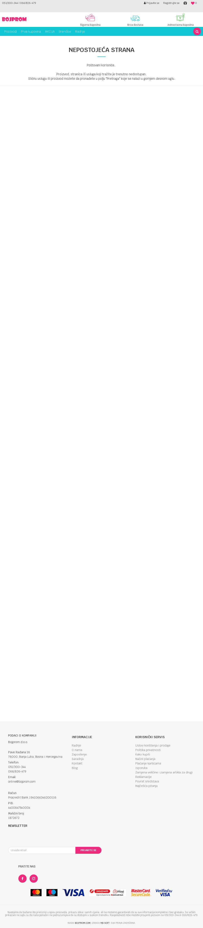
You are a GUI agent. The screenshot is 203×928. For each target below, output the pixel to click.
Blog (75, 768)
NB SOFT (104, 922)
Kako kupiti (142, 754)
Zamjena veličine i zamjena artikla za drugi (164, 772)
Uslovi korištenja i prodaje (152, 745)
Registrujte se (171, 3)
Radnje (76, 745)
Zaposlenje (79, 754)
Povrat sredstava (147, 781)
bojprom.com (82, 922)
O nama (77, 750)
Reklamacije (143, 777)
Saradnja (78, 759)
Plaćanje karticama (148, 763)
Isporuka (141, 768)
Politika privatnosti (148, 750)
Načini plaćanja (145, 759)
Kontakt (77, 763)
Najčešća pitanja (146, 785)
